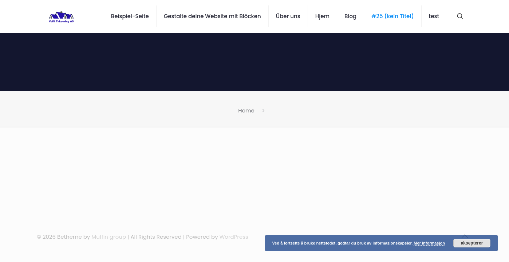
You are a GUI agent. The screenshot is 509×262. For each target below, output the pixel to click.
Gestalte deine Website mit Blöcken (212, 16)
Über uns (288, 16)
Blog (350, 16)
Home (246, 110)
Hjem (322, 16)
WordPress (234, 237)
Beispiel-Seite (130, 16)
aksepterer (472, 243)
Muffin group (108, 237)
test (434, 16)
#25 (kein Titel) (392, 16)
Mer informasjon (429, 243)
